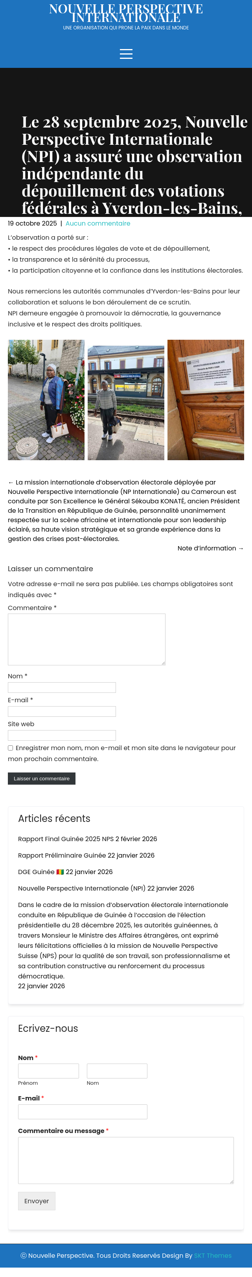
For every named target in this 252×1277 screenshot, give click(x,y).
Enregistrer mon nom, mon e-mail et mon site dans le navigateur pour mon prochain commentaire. (122, 763)
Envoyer (36, 1210)
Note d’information (211, 548)
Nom (18, 685)
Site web (21, 733)
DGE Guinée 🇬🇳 (41, 881)
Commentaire (32, 607)
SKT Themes (213, 1265)
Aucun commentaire (98, 223)
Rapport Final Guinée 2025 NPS (66, 848)
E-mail (20, 709)
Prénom (28, 1092)
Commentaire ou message (63, 1141)
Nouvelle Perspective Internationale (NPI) (82, 897)
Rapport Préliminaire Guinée (62, 864)
